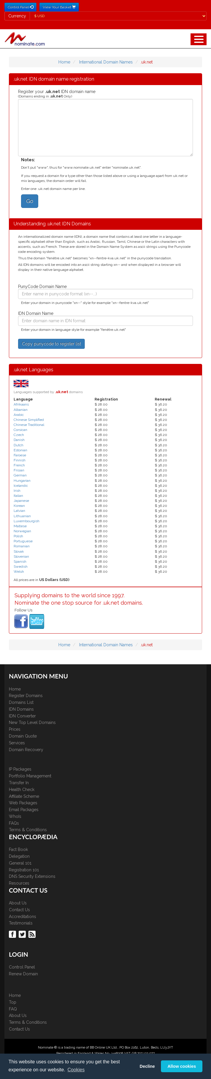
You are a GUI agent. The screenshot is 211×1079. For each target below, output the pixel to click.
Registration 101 (24, 870)
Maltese (20, 526)
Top (12, 1002)
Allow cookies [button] (181, 1066)
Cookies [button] (76, 1069)
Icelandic (21, 486)
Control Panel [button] (20, 7)
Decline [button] (147, 1066)
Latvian (19, 511)
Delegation (19, 856)
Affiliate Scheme (24, 796)
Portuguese (23, 541)
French (19, 465)
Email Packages (24, 809)
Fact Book (18, 849)
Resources (19, 883)
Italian (18, 496)
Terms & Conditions (28, 829)
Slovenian (21, 556)
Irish (17, 491)
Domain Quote (23, 736)
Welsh (19, 571)
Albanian (21, 410)
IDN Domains (21, 709)
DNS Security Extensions (32, 876)
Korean (19, 506)
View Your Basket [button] (59, 7)
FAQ (13, 1009)
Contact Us (19, 909)
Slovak (19, 551)
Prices (14, 729)
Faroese (20, 455)
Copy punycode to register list (51, 343)
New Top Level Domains (32, 722)
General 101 (20, 863)
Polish (18, 536)
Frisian (19, 470)
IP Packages (20, 769)
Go (29, 201)
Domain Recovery (26, 749)
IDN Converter (22, 716)
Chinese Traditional (29, 425)
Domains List (21, 702)
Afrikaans (21, 404)
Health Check (21, 789)
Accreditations (22, 916)
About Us (18, 903)
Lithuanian (22, 516)
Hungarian (22, 481)
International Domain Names (106, 62)
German (20, 475)
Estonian (20, 450)
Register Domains (26, 695)
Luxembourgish (26, 521)
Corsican (20, 430)
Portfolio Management (30, 776)
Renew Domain (23, 973)
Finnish (19, 460)
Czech (19, 435)
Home (64, 62)
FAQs (14, 823)
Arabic (19, 415)
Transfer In (19, 782)
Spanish (20, 561)
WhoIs (15, 816)
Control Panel (22, 967)
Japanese (21, 501)
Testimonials (21, 923)
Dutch (18, 445)
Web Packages (23, 802)
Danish (19, 440)
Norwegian (22, 531)
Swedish (21, 566)
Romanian (22, 546)
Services (17, 743)
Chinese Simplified (29, 420)
